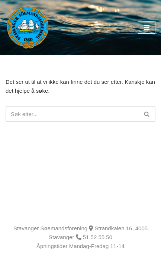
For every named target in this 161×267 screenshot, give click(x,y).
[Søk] (72, 114)
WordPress (62, 259)
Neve (12, 259)
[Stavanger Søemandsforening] (28, 27)
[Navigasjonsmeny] (146, 27)
